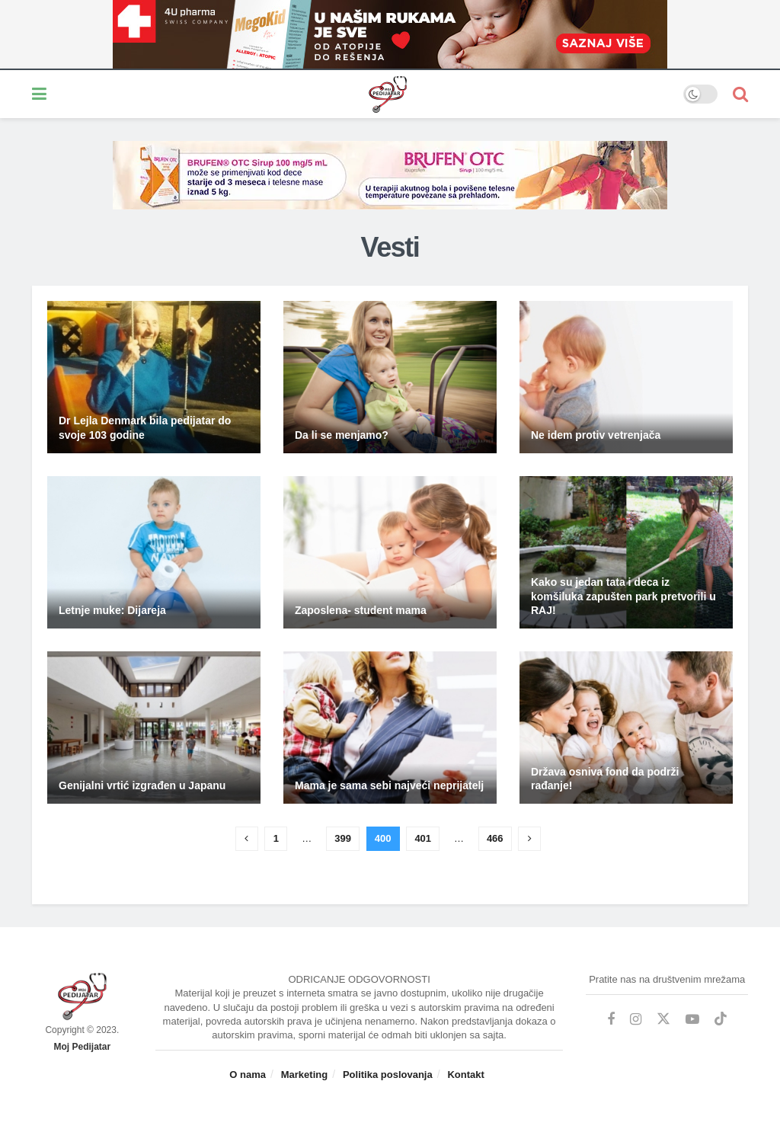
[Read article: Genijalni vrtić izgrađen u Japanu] (154, 727)
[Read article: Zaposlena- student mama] (390, 552)
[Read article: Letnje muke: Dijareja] (154, 552)
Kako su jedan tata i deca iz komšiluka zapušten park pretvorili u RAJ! (623, 596)
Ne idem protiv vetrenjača (595, 435)
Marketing (304, 1074)
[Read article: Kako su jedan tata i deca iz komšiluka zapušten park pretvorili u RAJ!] (626, 552)
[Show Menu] (39, 94)
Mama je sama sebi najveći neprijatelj (389, 785)
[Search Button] (740, 94)
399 (342, 838)
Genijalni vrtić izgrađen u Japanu (142, 785)
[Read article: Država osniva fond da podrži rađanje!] (626, 727)
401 (422, 838)
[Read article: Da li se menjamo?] (390, 377)
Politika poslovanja (388, 1074)
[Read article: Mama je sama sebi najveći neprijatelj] (390, 727)
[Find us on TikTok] (720, 1019)
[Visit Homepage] (365, 94)
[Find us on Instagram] (635, 1019)
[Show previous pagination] (246, 839)
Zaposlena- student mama (361, 610)
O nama (247, 1074)
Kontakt (465, 1074)
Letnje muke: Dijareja (112, 610)
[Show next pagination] (529, 839)
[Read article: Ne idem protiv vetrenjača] (626, 377)
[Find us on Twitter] (663, 1019)
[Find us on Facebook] (611, 1019)
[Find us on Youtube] (692, 1019)
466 (495, 838)
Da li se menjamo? (341, 435)
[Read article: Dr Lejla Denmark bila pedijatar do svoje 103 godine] (154, 377)
